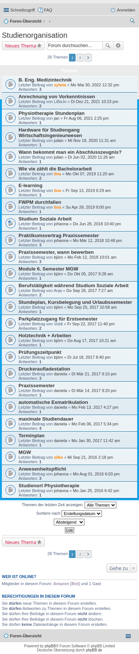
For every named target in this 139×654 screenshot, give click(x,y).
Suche (107, 45)
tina (57, 174)
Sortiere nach (69, 513)
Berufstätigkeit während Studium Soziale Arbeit (74, 285)
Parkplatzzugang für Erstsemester (58, 319)
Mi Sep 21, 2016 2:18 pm (90, 457)
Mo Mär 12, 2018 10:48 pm (97, 240)
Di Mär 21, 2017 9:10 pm (94, 374)
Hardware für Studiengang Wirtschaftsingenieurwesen (50, 132)
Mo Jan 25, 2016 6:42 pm (96, 490)
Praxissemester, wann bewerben (56, 252)
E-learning (30, 185)
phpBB (50, 646)
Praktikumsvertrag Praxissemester (59, 235)
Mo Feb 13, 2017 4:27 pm (95, 407)
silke (58, 457)
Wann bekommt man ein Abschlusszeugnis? (70, 152)
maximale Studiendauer (46, 419)
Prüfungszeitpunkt (40, 352)
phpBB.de (94, 650)
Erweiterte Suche (118, 45)
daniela (60, 374)
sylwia (60, 85)
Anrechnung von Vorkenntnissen (57, 96)
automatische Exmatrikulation (53, 402)
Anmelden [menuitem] (126, 10)
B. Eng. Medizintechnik (45, 80)
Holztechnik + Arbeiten (45, 335)
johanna (61, 224)
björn (58, 257)
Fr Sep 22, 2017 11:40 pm (91, 324)
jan (56, 118)
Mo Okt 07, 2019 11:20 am (90, 174)
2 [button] (80, 58)
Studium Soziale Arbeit (45, 219)
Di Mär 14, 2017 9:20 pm (94, 390)
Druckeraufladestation (44, 369)
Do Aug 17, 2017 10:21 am (91, 340)
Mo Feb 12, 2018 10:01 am (91, 257)
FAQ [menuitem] (48, 10)
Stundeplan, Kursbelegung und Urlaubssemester (75, 302)
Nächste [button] (88, 58)
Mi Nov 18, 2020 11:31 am (92, 140)
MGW (25, 452)
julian (58, 140)
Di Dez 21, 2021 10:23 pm (94, 101)
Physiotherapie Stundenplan (52, 113)
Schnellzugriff (22, 10)
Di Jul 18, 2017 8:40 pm (88, 357)
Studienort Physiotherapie (49, 485)
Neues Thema (20, 45)
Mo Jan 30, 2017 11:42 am (96, 440)
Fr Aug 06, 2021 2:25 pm (86, 118)
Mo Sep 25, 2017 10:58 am (92, 307)
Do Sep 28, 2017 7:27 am (89, 290)
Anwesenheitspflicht (42, 469)
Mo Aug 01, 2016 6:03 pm (96, 474)
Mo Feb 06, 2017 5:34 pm (95, 424)
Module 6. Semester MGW (48, 269)
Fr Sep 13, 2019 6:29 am (88, 190)
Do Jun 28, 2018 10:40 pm (97, 224)
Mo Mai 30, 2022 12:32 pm (95, 85)
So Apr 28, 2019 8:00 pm (88, 207)
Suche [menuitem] (133, 22)
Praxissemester (37, 385)
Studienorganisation (34, 35)
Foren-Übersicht (26, 21)
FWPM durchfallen (40, 202)
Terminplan (31, 435)
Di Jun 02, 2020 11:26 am (91, 157)
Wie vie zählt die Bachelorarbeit (55, 169)
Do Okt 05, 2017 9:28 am (90, 274)
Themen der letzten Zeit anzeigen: (69, 505)
